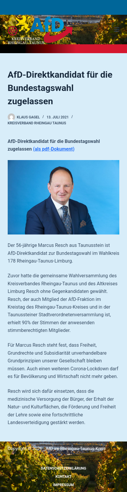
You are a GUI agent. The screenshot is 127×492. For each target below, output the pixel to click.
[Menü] (116, 29)
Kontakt (64, 477)
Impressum (63, 485)
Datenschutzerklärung (63, 468)
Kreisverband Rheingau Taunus (37, 123)
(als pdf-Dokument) (53, 149)
